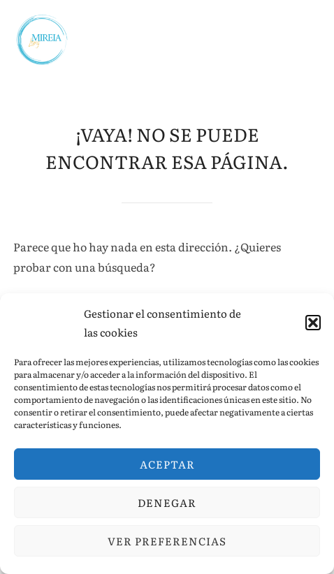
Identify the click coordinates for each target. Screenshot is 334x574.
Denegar (167, 502)
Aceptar (167, 464)
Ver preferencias (167, 541)
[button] (313, 323)
